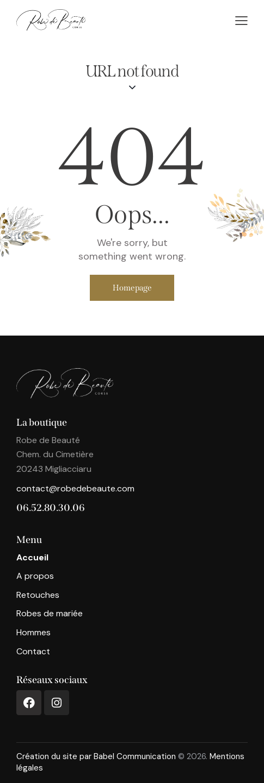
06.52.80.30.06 (50, 508)
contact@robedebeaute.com (75, 488)
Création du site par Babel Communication (96, 756)
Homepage (132, 288)
